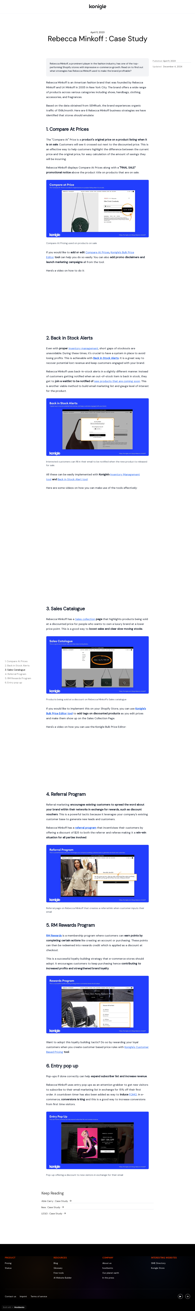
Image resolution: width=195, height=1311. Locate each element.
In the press (108, 1277)
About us (107, 1263)
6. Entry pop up (13, 682)
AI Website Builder (63, 1277)
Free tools (59, 1272)
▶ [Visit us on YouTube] (181, 1297)
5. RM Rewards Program (18, 678)
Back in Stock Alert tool (73, 479)
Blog (56, 1263)
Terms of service (39, 1296)
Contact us (10, 1296)
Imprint (23, 1296)
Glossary (58, 1268)
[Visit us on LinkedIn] (187, 1296)
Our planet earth (110, 1272)
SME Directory (158, 1263)
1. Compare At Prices (16, 661)
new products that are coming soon (117, 381)
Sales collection (85, 619)
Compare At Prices (97, 252)
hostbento (107, 1268)
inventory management (83, 348)
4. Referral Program (15, 674)
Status (8, 1268)
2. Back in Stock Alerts (17, 665)
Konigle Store (158, 1268)
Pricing (8, 1263)
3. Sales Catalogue (15, 669)
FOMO (133, 1094)
